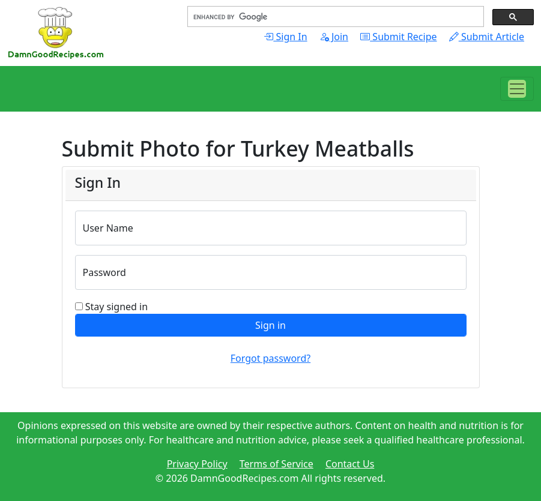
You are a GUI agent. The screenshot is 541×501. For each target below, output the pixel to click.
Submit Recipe (398, 36)
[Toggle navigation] (517, 89)
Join (333, 36)
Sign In (285, 36)
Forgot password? (270, 358)
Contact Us (349, 463)
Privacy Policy (197, 463)
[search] (334, 17)
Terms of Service (276, 463)
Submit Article (486, 36)
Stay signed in (116, 306)
